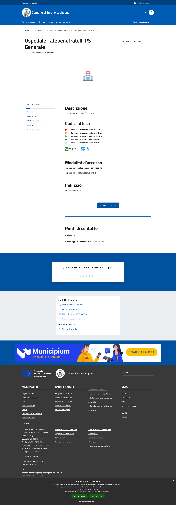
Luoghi (51, 30)
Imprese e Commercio (63, 401)
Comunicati (126, 397)
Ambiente (92, 402)
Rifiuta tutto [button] (97, 496)
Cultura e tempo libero (63, 397)
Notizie (124, 393)
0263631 (76, 235)
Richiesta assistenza (63, 441)
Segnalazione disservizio (64, 433)
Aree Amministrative (30, 397)
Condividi (127, 41)
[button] (88, 501)
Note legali (92, 441)
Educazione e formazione (97, 389)
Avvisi (124, 401)
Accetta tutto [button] (79, 496)
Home (27, 30)
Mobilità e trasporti (62, 409)
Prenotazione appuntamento (66, 429)
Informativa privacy (95, 437)
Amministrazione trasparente (99, 429)
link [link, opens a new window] (109, 491)
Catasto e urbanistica (63, 405)
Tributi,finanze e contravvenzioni (100, 397)
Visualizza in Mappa (108, 205)
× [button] (173, 480)
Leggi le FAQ (60, 437)
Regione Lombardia (29, 3)
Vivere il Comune (39, 30)
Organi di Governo (29, 393)
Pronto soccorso (63, 30)
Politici (24, 409)
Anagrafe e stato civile (63, 393)
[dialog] (88, 491)
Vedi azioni (138, 41)
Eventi (124, 416)
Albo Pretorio (93, 433)
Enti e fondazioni (28, 405)
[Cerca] (151, 12)
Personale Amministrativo (32, 413)
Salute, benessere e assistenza (100, 406)
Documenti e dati (28, 417)
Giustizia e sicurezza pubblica (99, 393)
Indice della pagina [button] (33, 104)
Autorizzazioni (93, 410)
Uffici (24, 401)
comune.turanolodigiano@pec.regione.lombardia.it (42, 472)
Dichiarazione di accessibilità (99, 446)
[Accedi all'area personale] (142, 3)
